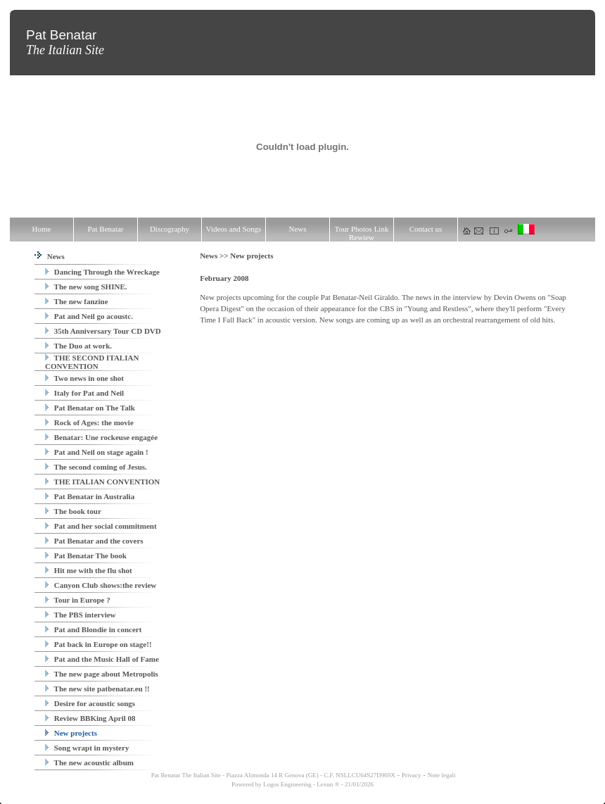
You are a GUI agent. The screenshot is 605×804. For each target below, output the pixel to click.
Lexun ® (328, 784)
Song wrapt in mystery (87, 747)
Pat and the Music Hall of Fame (102, 659)
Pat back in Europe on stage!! (98, 644)
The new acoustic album (89, 762)
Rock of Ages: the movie (89, 422)
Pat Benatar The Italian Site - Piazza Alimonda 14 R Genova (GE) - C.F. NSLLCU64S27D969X (272, 775)
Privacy (411, 775)
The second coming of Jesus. (96, 467)
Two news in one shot (84, 378)
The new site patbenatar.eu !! (97, 688)
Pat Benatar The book (86, 555)
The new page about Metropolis (101, 674)
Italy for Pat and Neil (84, 393)
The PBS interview (80, 614)
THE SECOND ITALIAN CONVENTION (92, 361)
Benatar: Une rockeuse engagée (101, 437)
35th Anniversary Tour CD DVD (103, 331)
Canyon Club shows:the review (100, 585)
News (49, 256)
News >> (215, 255)
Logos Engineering (287, 784)
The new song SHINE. (86, 286)
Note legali (442, 775)
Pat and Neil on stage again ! (96, 452)
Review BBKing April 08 (90, 718)
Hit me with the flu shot (88, 570)
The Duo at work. (78, 345)
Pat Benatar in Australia (89, 496)
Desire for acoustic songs (90, 703)
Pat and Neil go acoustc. (89, 316)
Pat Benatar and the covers (94, 540)
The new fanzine (76, 301)
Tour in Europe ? (77, 600)
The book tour (73, 511)
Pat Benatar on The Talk (90, 407)
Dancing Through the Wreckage (102, 272)
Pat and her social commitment (101, 526)
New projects (71, 733)
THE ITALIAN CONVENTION (102, 481)
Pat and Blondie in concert (93, 629)
